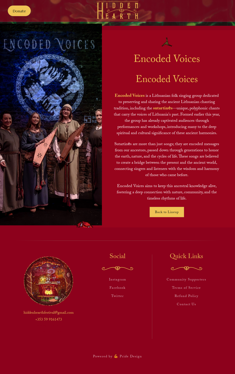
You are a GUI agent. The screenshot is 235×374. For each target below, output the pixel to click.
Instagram (117, 280)
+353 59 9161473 (48, 320)
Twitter (117, 296)
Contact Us (186, 305)
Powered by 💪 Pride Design (117, 357)
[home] (117, 11)
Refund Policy (187, 296)
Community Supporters (186, 280)
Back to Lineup (167, 212)
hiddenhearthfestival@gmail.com (49, 313)
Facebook (117, 288)
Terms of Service (186, 288)
